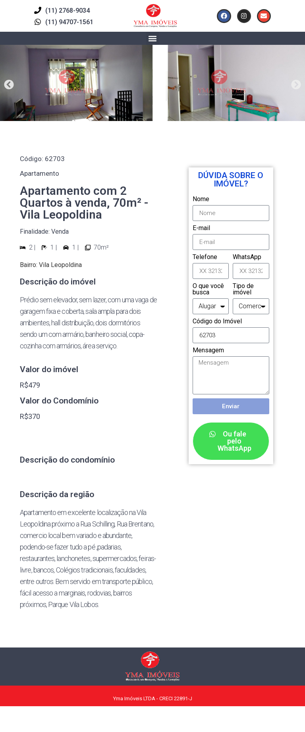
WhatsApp (247, 257)
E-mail (201, 228)
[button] (152, 38)
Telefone (205, 257)
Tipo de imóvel (243, 289)
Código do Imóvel (217, 321)
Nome (201, 199)
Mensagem (208, 350)
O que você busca (208, 289)
